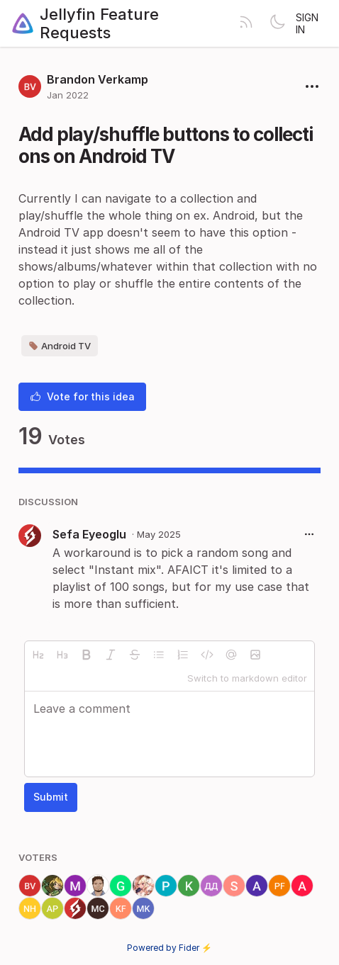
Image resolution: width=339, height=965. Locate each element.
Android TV (59, 345)
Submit (50, 797)
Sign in (307, 23)
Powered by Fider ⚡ (169, 947)
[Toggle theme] (277, 23)
